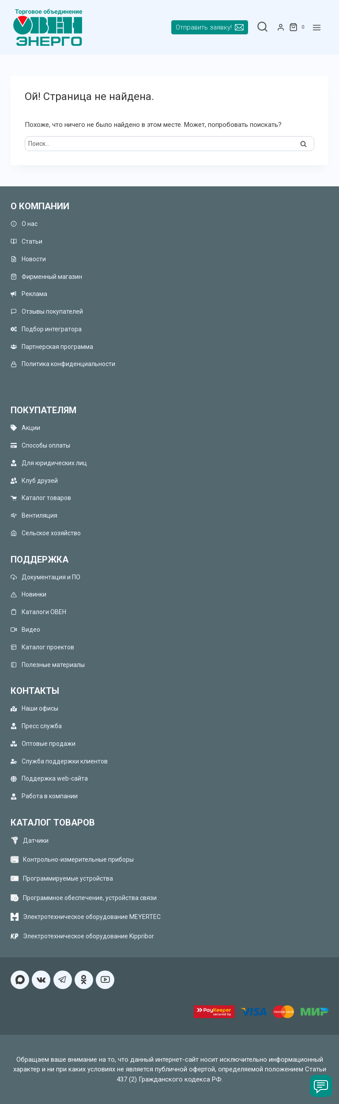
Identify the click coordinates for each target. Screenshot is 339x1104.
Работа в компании (44, 796)
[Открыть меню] (316, 27)
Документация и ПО (45, 577)
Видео (25, 630)
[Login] (281, 27)
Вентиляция (34, 515)
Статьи (26, 241)
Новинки (28, 594)
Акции (25, 428)
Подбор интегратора (46, 329)
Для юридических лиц (49, 463)
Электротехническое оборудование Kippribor (88, 936)
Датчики (36, 840)
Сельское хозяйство (46, 533)
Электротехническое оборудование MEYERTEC (92, 916)
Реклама (29, 294)
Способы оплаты (40, 445)
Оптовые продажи (43, 743)
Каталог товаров (41, 498)
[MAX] (20, 980)
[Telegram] (62, 980)
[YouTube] (105, 980)
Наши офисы (34, 708)
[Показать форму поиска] (262, 27)
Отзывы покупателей (47, 311)
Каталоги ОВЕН (38, 612)
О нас (24, 224)
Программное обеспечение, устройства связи (90, 897)
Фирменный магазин (46, 276)
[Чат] (321, 1086)
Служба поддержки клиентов (59, 761)
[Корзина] (298, 27)
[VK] (41, 980)
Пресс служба (36, 726)
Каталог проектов (42, 647)
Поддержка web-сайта (49, 778)
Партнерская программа (52, 346)
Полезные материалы (48, 664)
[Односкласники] (84, 980)
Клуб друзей (34, 480)
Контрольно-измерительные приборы (78, 859)
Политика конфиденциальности (63, 364)
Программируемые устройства (68, 878)
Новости (28, 259)
